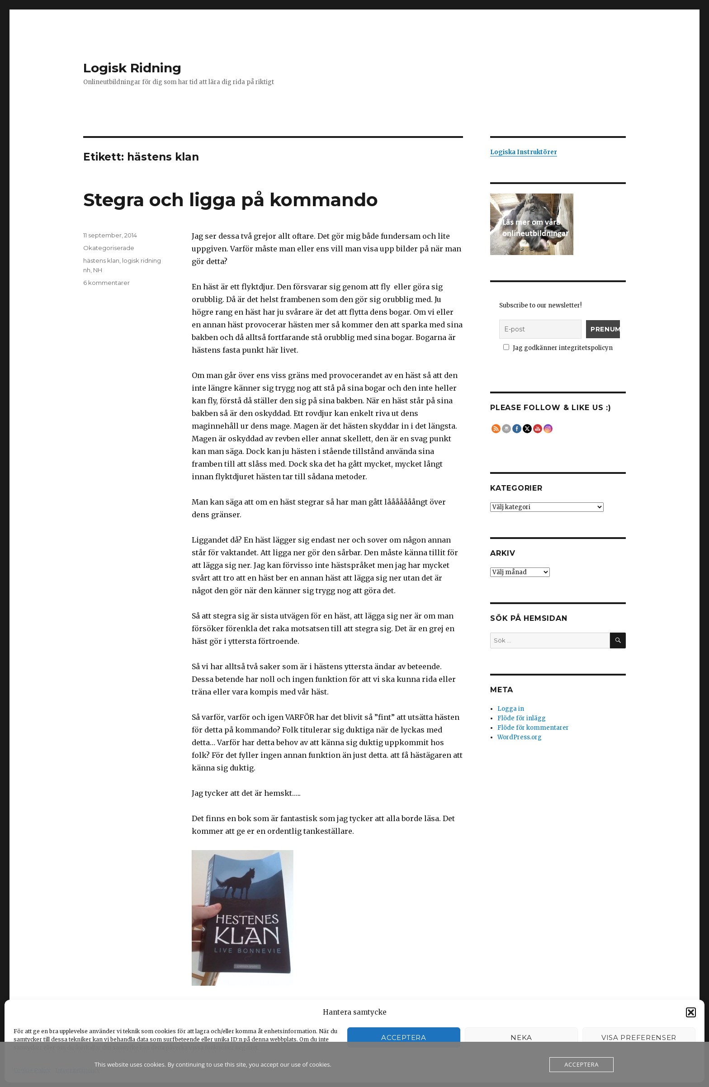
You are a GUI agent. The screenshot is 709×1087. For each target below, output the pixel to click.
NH (97, 270)
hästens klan (101, 260)
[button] (690, 1012)
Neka (521, 1037)
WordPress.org (519, 737)
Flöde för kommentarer (533, 728)
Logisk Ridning (132, 68)
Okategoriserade (108, 247)
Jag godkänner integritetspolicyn (558, 348)
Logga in (510, 709)
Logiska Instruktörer (523, 152)
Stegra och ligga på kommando (230, 200)
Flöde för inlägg (521, 718)
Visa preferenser (638, 1037)
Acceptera (403, 1037)
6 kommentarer (106, 282)
